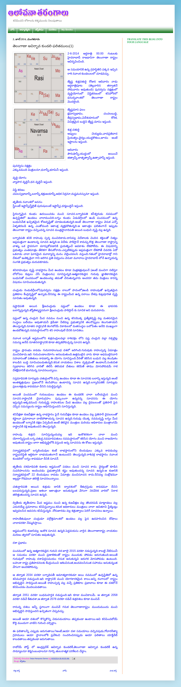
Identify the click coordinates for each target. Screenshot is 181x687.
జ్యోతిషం (39, 29)
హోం (12, 29)
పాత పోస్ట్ (113, 671)
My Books (67, 29)
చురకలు (52, 29)
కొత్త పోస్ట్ (16, 671)
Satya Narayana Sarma (39, 658)
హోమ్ (65, 671)
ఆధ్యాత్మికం (25, 29)
